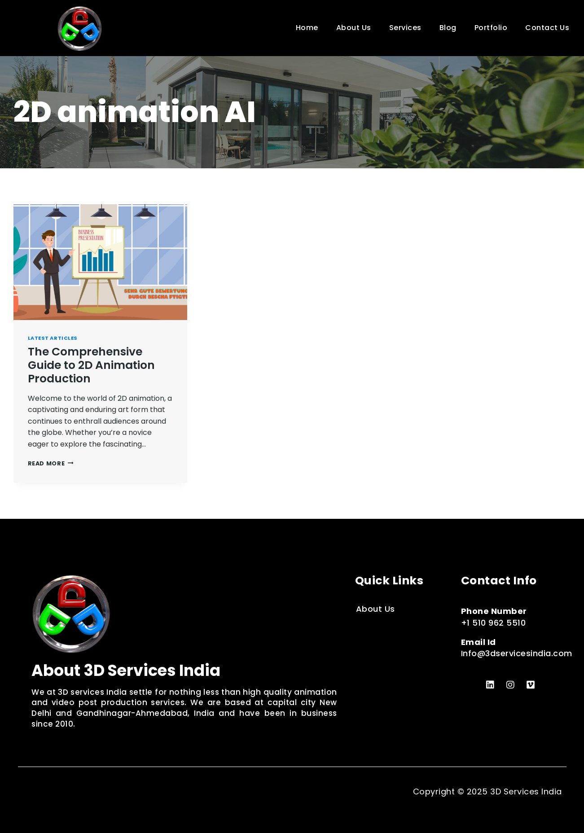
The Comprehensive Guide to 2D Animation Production (91, 365)
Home (307, 27)
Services (405, 27)
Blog (448, 27)
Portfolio (491, 27)
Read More (51, 463)
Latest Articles (53, 338)
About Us (353, 27)
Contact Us (547, 27)
